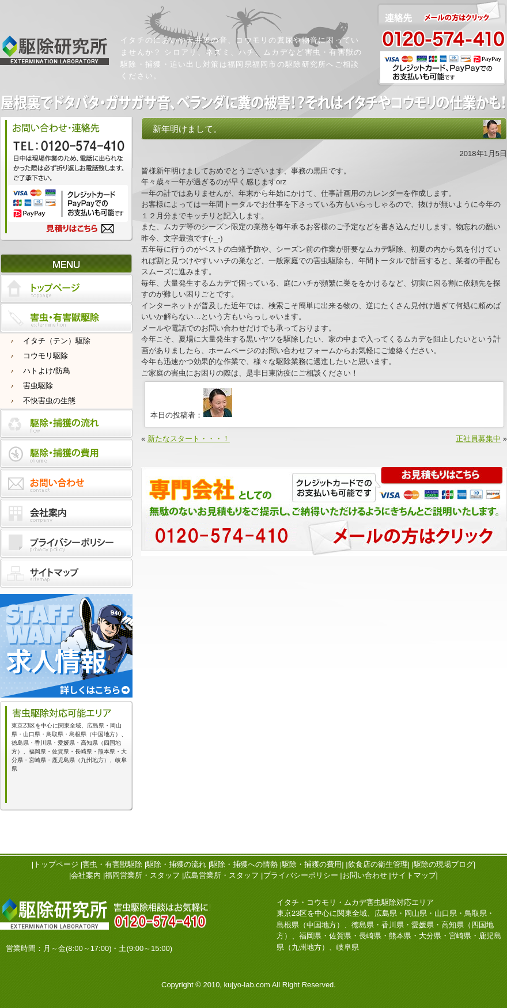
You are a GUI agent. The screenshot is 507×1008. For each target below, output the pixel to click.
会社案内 (86, 875)
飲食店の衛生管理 (378, 864)
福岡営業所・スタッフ (142, 875)
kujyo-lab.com (247, 984)
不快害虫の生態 (49, 400)
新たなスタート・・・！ (188, 438)
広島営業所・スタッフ (221, 875)
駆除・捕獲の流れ (176, 864)
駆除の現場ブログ (444, 864)
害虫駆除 (38, 385)
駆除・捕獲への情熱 (244, 864)
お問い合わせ (364, 875)
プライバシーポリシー (300, 875)
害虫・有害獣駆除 (112, 864)
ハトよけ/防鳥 (46, 370)
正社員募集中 (478, 438)
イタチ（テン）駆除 (56, 340)
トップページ (55, 864)
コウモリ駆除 (45, 355)
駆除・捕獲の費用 (312, 864)
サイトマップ (413, 875)
